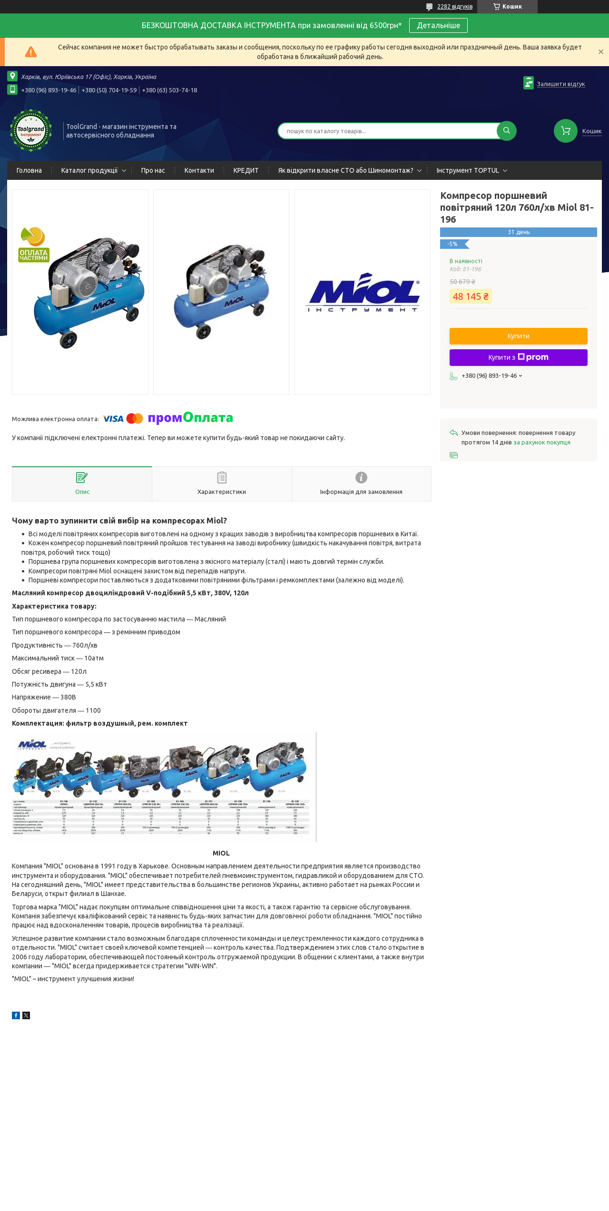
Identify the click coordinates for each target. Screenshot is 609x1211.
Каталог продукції (89, 170)
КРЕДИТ (246, 170)
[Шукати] (507, 131)
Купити (519, 336)
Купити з (519, 357)
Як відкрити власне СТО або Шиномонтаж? (345, 170)
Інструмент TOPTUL (468, 170)
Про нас (153, 170)
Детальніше (438, 25)
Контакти (199, 170)
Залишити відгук (561, 83)
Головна (29, 170)
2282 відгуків (454, 6)
